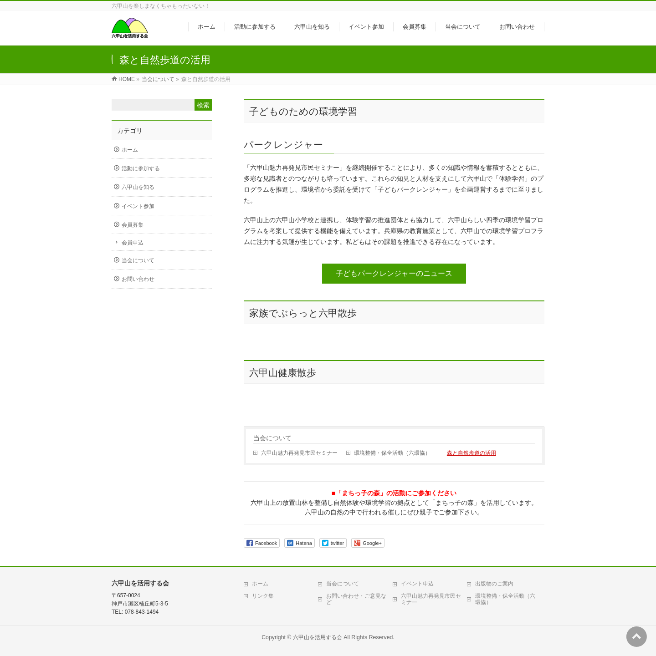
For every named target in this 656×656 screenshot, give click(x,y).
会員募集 (133, 225)
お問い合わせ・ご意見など (356, 599)
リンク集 (263, 596)
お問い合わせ (138, 279)
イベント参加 (138, 206)
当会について (272, 438)
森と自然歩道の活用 (471, 453)
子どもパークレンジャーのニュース (394, 273)
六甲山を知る (138, 187)
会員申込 (133, 242)
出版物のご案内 (494, 583)
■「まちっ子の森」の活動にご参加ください (394, 493)
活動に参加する (141, 168)
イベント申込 (417, 583)
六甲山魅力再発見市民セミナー (299, 453)
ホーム (130, 150)
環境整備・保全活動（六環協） (392, 453)
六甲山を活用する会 (317, 637)
